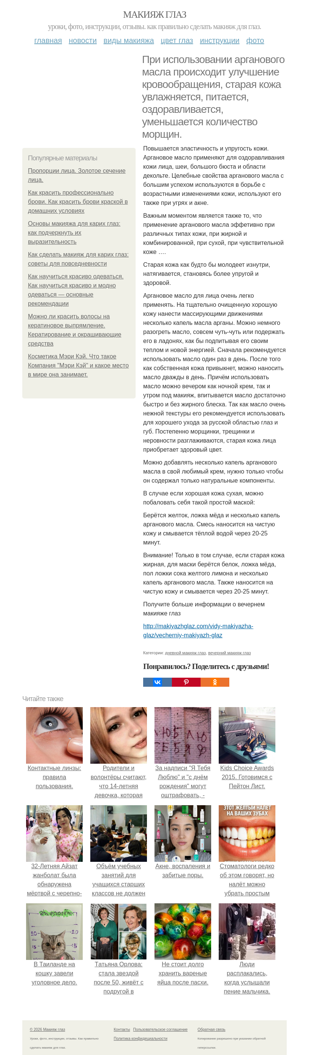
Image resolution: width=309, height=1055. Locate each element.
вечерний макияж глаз (229, 653)
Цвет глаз (177, 40)
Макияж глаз (154, 14)
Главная (48, 40)
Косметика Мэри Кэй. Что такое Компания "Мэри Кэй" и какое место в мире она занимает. (78, 365)
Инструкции (219, 40)
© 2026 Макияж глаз (47, 1029)
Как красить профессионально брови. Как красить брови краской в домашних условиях (78, 201)
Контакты (122, 1029)
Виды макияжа (129, 40)
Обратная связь (212, 1029)
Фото (255, 40)
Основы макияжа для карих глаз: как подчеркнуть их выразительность (74, 232)
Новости (83, 40)
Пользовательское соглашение (160, 1029)
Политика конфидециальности (140, 1039)
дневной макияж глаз (185, 653)
